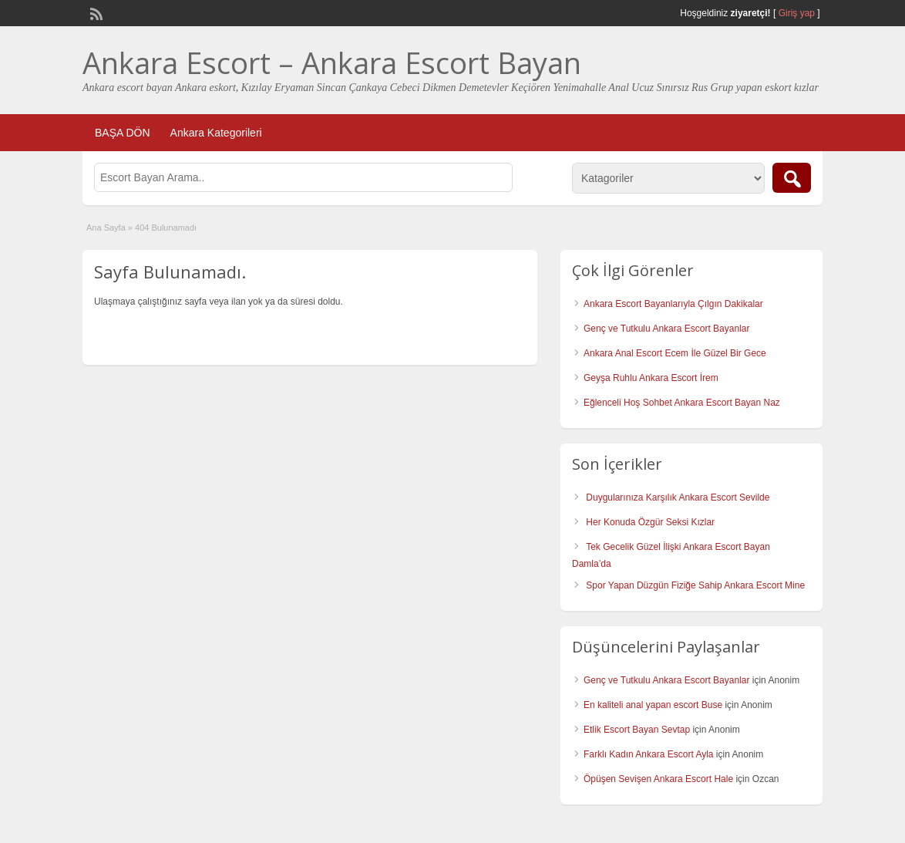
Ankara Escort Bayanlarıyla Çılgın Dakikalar (673, 303)
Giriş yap (797, 13)
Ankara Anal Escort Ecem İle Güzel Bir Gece (675, 353)
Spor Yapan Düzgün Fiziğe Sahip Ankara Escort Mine (695, 585)
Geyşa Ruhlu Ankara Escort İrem (651, 378)
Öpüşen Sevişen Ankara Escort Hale (658, 779)
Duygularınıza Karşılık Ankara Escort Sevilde (677, 497)
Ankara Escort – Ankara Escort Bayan (331, 62)
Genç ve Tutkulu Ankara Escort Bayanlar (666, 328)
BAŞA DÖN (122, 132)
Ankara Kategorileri (216, 132)
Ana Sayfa (106, 227)
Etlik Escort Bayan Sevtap (637, 729)
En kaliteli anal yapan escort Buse (653, 705)
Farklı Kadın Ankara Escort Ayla (649, 754)
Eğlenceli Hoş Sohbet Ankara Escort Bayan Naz (682, 402)
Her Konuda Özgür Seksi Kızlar (650, 522)
